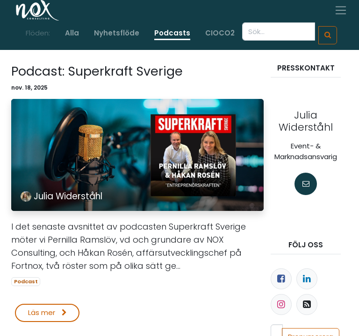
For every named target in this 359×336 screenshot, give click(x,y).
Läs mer (47, 312)
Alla (72, 33)
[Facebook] (281, 278)
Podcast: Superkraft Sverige (97, 71)
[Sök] (327, 35)
